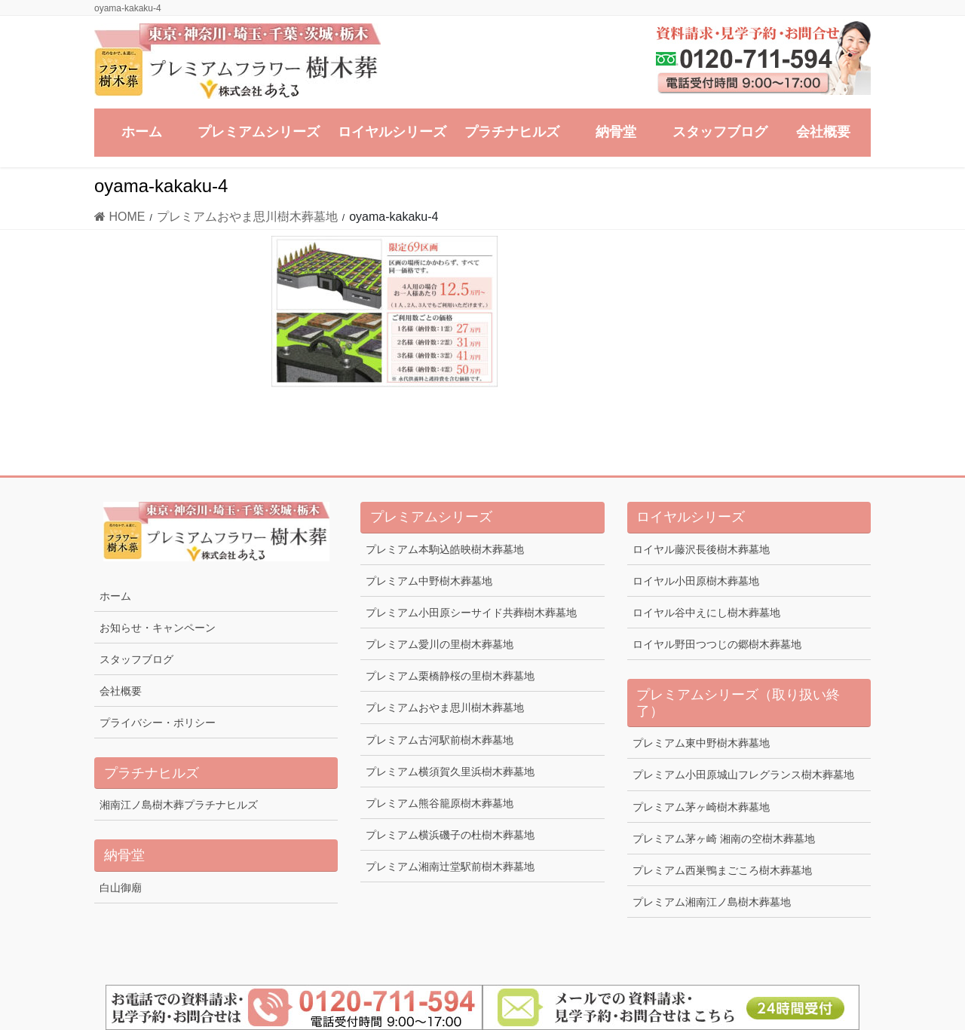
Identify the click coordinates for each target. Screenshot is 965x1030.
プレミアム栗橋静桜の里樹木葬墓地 (450, 676)
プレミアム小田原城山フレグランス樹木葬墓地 (743, 775)
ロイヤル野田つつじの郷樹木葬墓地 (717, 644)
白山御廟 (121, 888)
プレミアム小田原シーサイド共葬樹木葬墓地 (471, 613)
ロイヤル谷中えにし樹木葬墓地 (706, 613)
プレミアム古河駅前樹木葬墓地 (439, 740)
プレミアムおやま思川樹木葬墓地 (445, 707)
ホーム (115, 596)
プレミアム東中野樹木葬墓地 (701, 743)
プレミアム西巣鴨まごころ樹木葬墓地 (722, 870)
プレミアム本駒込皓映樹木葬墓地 (445, 549)
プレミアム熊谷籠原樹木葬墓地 (439, 803)
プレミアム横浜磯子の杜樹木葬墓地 (450, 835)
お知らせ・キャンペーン (158, 628)
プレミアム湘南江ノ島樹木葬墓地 (712, 902)
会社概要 (121, 691)
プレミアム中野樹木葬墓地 (429, 581)
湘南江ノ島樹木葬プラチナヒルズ (179, 805)
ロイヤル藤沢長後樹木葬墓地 (701, 549)
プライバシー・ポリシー (158, 723)
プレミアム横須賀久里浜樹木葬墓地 (450, 772)
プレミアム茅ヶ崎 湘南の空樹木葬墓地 (724, 839)
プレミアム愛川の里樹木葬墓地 (439, 644)
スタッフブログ (136, 659)
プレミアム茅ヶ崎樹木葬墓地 (701, 807)
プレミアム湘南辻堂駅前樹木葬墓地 (450, 866)
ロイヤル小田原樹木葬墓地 (696, 581)
